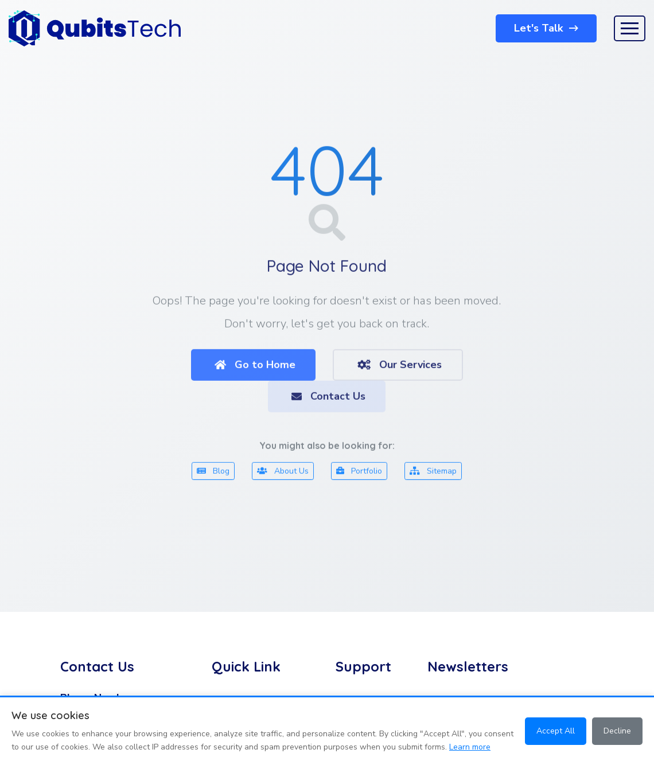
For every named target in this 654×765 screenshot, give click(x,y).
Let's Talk (546, 28)
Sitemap (433, 472)
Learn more (469, 746)
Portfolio (359, 472)
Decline (617, 730)
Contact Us (328, 398)
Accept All (555, 730)
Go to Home (255, 366)
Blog (213, 472)
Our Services (399, 366)
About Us (283, 472)
